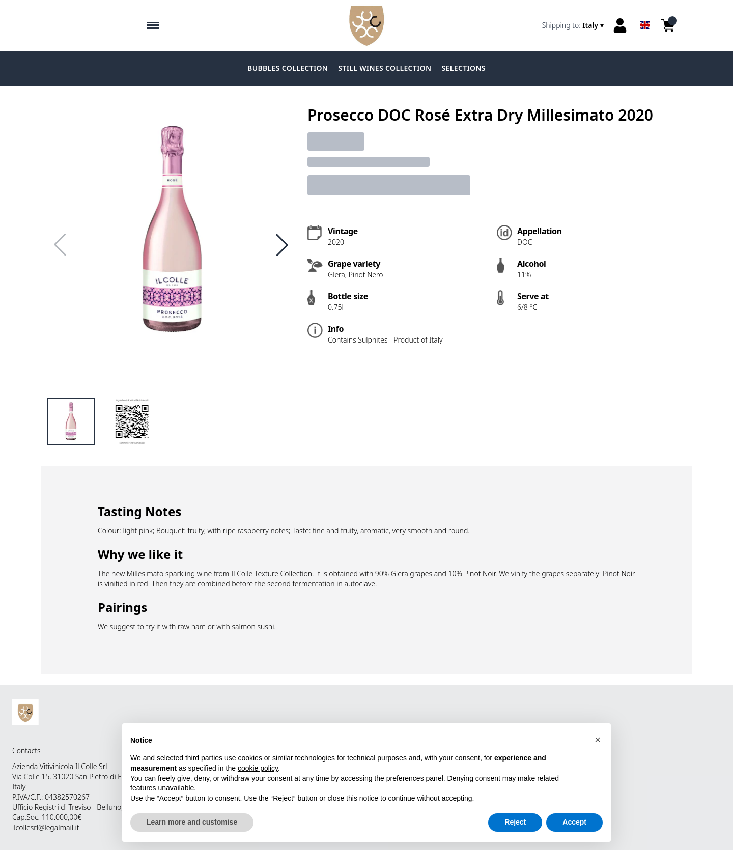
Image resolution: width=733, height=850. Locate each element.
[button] (597, 747)
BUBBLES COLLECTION (287, 68)
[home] (366, 25)
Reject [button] (515, 830)
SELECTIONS (464, 68)
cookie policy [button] (258, 775)
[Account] (620, 25)
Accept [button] (574, 830)
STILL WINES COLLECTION (384, 68)
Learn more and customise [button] (192, 830)
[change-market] (574, 25)
